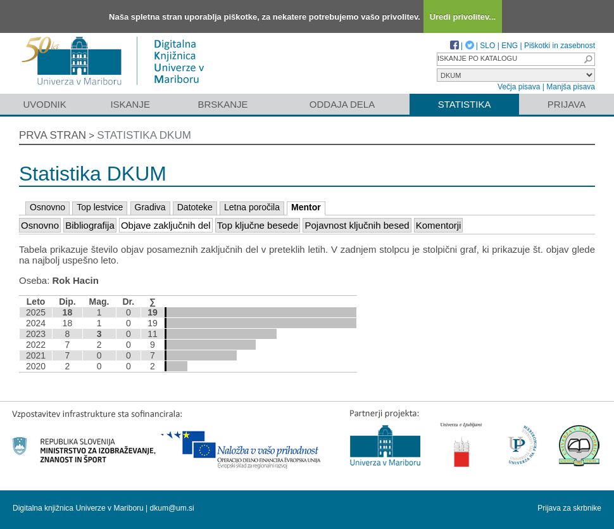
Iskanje (130, 104)
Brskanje (222, 104)
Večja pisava (519, 86)
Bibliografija (90, 225)
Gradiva (150, 207)
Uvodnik (44, 104)
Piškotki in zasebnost (559, 45)
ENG (509, 45)
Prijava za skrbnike (569, 508)
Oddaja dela (342, 104)
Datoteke (195, 207)
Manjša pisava (570, 86)
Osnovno (47, 207)
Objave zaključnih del (166, 225)
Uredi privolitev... (463, 17)
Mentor (306, 207)
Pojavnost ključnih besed (356, 225)
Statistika (464, 104)
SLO (487, 45)
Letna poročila (252, 207)
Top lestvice (100, 207)
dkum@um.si (172, 508)
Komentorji (438, 225)
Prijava (567, 104)
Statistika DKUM (144, 135)
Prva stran (52, 135)
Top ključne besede (257, 225)
